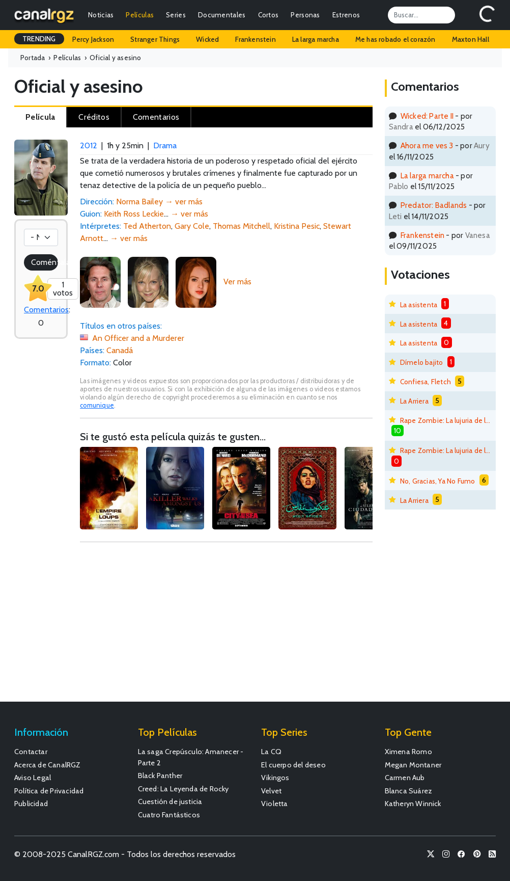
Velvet (271, 790)
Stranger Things (155, 39)
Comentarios (46, 309)
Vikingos (275, 777)
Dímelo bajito (421, 362)
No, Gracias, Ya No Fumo (437, 481)
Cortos (268, 15)
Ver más (237, 281)
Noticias (101, 15)
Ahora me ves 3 (427, 145)
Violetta (274, 803)
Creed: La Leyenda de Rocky (183, 788)
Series (176, 15)
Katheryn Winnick (413, 803)
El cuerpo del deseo (293, 764)
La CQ (271, 751)
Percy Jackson (93, 39)
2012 (88, 145)
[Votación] (41, 237)
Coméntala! (44, 262)
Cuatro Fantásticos (169, 814)
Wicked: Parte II (427, 116)
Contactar (30, 751)
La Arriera (414, 401)
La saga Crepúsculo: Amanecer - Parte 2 (191, 757)
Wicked (207, 39)
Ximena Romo (408, 751)
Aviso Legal (32, 777)
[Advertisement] (226, 626)
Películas (140, 15)
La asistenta (418, 305)
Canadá (119, 350)
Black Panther (160, 775)
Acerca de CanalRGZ (47, 764)
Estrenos (346, 15)
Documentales (222, 15)
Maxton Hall (470, 39)
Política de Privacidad (48, 790)
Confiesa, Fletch (425, 382)
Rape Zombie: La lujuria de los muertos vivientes (445, 420)
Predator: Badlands (434, 205)
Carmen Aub (405, 777)
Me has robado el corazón (395, 39)
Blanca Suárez (409, 790)
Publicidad (31, 803)
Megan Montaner (413, 764)
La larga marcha (315, 39)
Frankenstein (255, 39)
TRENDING (39, 39)
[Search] (421, 15)
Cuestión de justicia (170, 801)
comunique (97, 405)
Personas (305, 15)
